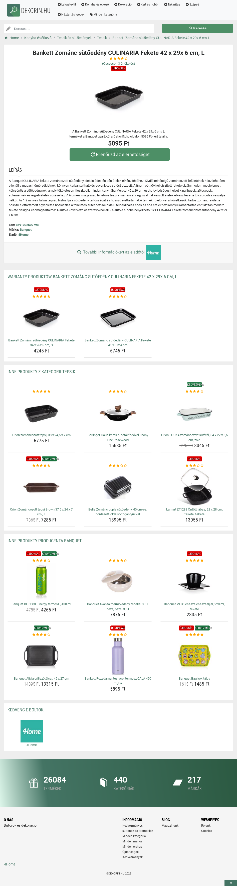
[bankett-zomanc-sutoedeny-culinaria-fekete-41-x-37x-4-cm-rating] (118, 296)
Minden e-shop (132, 846)
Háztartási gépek (71, 14)
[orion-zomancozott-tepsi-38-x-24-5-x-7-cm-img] (41, 412)
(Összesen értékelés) (118, 63)
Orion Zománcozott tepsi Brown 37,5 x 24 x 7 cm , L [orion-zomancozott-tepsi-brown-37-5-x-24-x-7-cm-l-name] (41, 512)
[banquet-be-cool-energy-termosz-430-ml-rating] (41, 560)
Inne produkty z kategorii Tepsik (41, 371)
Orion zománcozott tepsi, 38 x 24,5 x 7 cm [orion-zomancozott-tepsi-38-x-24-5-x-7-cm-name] (41, 435)
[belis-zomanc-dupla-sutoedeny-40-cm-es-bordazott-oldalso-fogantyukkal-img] (118, 487)
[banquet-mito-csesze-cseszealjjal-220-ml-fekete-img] (194, 581)
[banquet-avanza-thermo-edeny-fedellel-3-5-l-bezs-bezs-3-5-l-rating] (118, 560)
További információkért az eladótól (118, 252)
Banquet (26, 229)
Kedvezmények (132, 857)
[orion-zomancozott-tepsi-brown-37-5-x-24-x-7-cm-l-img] (41, 487)
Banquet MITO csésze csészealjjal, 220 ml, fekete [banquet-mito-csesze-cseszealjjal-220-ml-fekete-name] (194, 606)
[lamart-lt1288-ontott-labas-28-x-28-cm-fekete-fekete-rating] (194, 465)
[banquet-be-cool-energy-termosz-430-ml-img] (41, 581)
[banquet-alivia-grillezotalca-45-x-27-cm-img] (41, 656)
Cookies (206, 831)
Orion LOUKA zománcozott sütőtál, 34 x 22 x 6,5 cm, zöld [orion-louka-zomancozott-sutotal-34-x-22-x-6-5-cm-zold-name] (194, 437)
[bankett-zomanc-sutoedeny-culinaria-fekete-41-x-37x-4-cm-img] (118, 318)
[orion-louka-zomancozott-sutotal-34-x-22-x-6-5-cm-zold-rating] (194, 391)
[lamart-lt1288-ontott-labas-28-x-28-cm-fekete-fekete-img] (194, 487)
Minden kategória (104, 14)
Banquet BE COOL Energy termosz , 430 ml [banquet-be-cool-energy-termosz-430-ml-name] (41, 604)
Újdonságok (130, 852)
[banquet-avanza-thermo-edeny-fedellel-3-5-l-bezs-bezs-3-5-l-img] (118, 581)
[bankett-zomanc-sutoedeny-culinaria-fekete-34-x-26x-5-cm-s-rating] (41, 296)
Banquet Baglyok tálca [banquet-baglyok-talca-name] (194, 678)
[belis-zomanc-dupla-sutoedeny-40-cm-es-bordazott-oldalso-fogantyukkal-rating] (118, 465)
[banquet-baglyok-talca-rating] (194, 634)
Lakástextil (67, 4)
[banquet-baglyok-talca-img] (194, 656)
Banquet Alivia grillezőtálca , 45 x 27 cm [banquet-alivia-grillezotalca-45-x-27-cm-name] (41, 678)
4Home (23, 234)
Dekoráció (124, 4)
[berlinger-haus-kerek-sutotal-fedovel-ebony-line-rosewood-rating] (118, 391)
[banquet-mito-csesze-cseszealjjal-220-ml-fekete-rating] (194, 560)
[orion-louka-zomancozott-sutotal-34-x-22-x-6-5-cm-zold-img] (194, 412)
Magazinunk (170, 825)
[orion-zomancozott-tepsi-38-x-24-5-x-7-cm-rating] (41, 391)
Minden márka (132, 841)
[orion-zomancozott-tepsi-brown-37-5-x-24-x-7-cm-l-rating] (41, 465)
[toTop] (230, 883)
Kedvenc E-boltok (26, 709)
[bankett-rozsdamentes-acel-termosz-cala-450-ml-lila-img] (118, 656)
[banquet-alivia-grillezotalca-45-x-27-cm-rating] (41, 634)
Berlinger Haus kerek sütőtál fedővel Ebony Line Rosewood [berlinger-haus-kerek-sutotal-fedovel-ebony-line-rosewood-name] (118, 437)
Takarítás (172, 4)
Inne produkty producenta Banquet (45, 540)
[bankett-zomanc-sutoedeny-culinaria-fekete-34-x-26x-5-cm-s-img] (41, 318)
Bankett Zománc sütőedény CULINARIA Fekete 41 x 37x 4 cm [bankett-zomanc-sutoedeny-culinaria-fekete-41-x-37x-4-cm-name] (118, 342)
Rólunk (205, 825)
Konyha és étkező (96, 4)
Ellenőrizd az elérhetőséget (120, 154)
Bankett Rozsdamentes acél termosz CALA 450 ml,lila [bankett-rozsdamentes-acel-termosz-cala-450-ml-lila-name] (118, 681)
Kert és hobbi (148, 4)
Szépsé (193, 4)
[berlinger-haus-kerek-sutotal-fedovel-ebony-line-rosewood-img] (118, 412)
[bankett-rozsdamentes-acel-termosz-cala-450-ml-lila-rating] (118, 634)
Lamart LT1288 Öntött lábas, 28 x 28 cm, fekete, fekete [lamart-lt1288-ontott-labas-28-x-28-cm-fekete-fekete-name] (194, 512)
